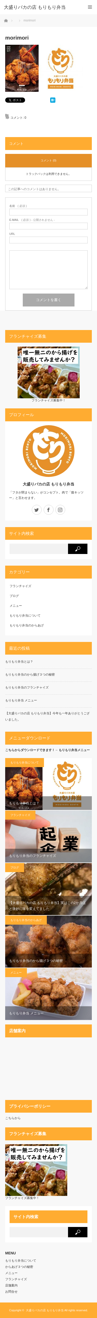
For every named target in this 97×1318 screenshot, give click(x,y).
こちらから (13, 1118)
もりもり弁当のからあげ (27, 625)
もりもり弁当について (25, 615)
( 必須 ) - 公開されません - (32, 220)
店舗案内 (11, 1285)
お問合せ (11, 1291)
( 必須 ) (18, 206)
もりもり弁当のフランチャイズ (27, 687)
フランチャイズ (20, 586)
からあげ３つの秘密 (19, 1267)
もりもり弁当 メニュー (21, 700)
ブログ (14, 596)
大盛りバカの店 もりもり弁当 (48, 484)
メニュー (16, 606)
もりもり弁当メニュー (74, 750)
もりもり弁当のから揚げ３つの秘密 (30, 674)
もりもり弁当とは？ (19, 661)
